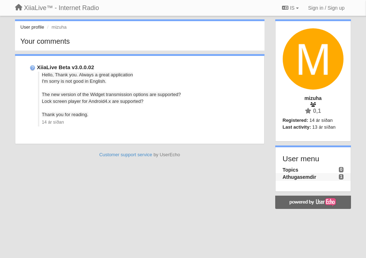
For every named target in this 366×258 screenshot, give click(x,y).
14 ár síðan (53, 122)
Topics (290, 170)
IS (290, 8)
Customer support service (125, 154)
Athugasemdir (299, 177)
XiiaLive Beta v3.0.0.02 (65, 67)
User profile (32, 27)
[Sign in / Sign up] (326, 8)
